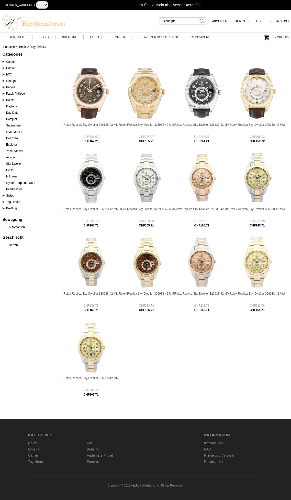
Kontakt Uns (279, 21)
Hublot (96, 37)
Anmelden (219, 21)
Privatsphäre (214, 461)
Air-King (11, 157)
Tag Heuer (13, 202)
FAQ (207, 449)
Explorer (11, 144)
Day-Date (12, 112)
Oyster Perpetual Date (20, 183)
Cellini (10, 170)
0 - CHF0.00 (281, 37)
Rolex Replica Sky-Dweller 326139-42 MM (201, 124)
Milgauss (12, 176)
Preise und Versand (219, 455)
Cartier (10, 61)
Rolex (44, 37)
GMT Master (14, 132)
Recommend (200, 37)
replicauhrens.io (143, 485)
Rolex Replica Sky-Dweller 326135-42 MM (91, 124)
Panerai (11, 87)
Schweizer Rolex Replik (158, 37)
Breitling (70, 37)
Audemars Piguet (100, 455)
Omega (120, 37)
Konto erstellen (248, 21)
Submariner (13, 125)
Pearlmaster (14, 189)
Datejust (11, 119)
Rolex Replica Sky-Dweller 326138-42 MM (257, 124)
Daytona (11, 106)
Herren (13, 245)
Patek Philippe (15, 93)
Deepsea (12, 138)
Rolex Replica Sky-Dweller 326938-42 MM (146, 124)
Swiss (10, 195)
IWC (9, 74)
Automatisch (17, 227)
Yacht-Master (14, 151)
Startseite (18, 37)
